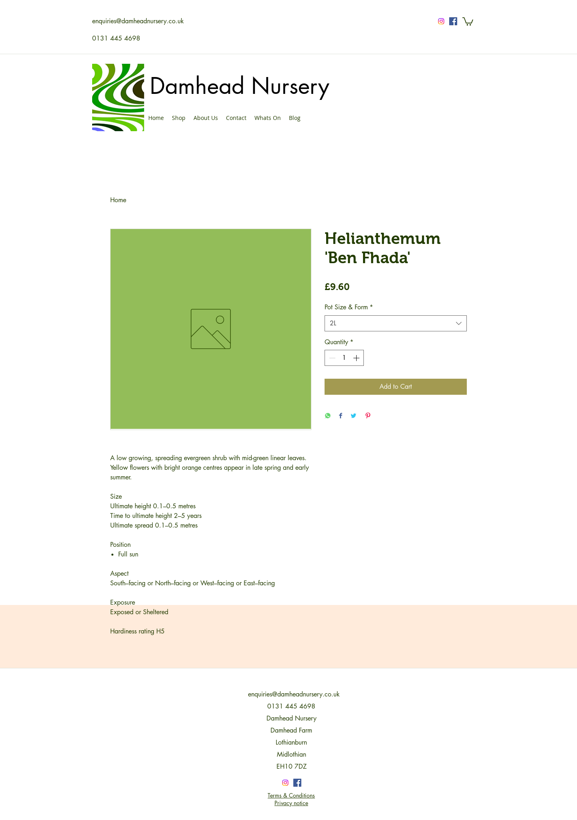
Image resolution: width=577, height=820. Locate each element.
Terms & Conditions (291, 795)
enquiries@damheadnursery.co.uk (138, 21)
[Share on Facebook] (340, 416)
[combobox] (396, 323)
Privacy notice (291, 803)
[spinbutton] (344, 357)
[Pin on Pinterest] (368, 416)
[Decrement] (331, 357)
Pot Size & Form (349, 307)
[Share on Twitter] (353, 416)
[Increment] (357, 357)
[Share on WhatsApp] (328, 416)
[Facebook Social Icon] (453, 21)
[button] (467, 21)
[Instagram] (441, 21)
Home (118, 200)
